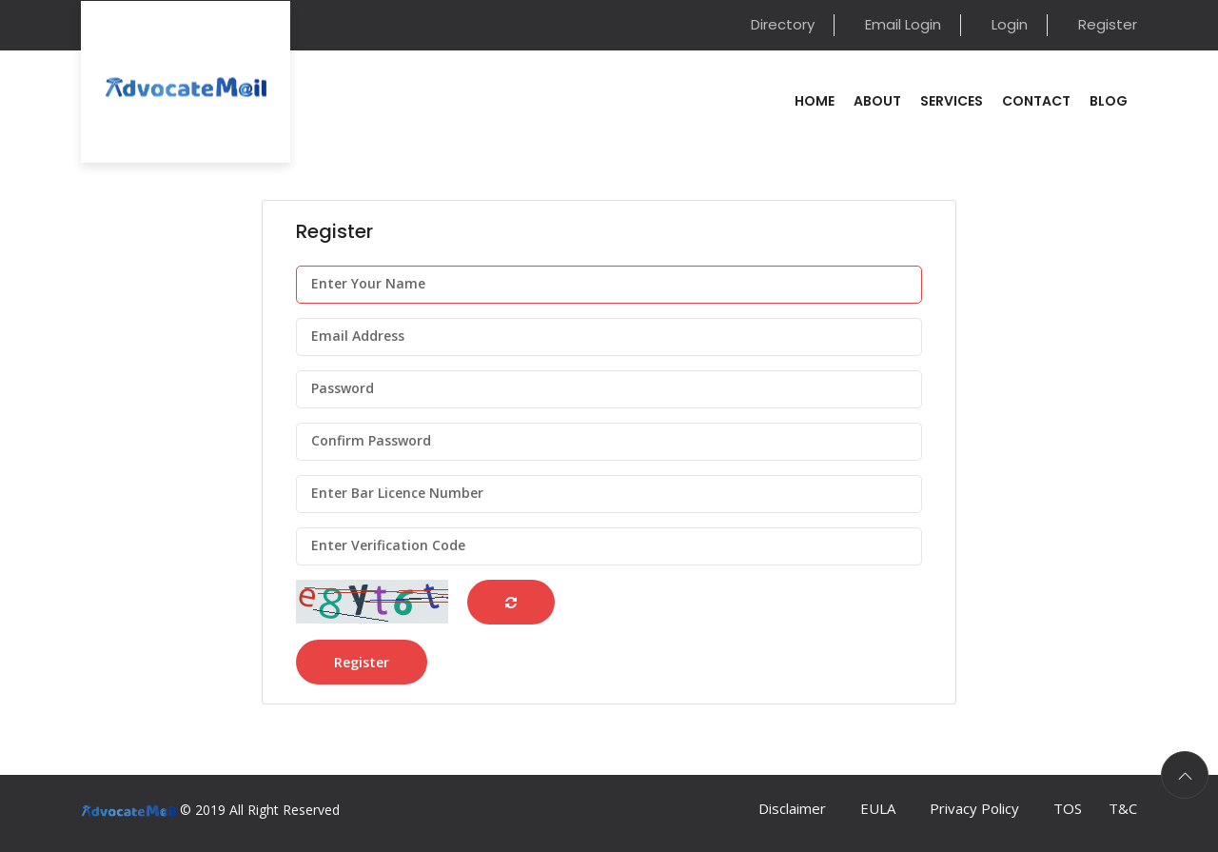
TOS (1067, 808)
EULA (877, 808)
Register (1107, 24)
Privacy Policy (974, 808)
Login (1010, 24)
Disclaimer (792, 808)
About (877, 100)
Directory (783, 24)
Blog (1109, 100)
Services (951, 100)
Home (815, 100)
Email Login (903, 24)
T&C (1123, 808)
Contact (1036, 100)
